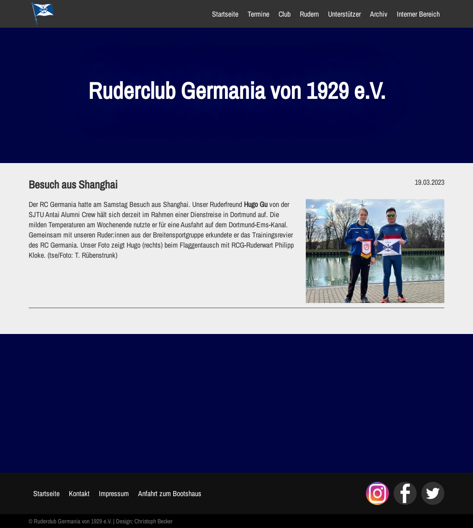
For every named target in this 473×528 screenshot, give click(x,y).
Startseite (225, 14)
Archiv (379, 14)
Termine (258, 14)
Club (285, 14)
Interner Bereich (418, 14)
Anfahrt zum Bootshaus (169, 493)
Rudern (309, 14)
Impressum (114, 493)
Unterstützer (344, 14)
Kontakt (79, 493)
